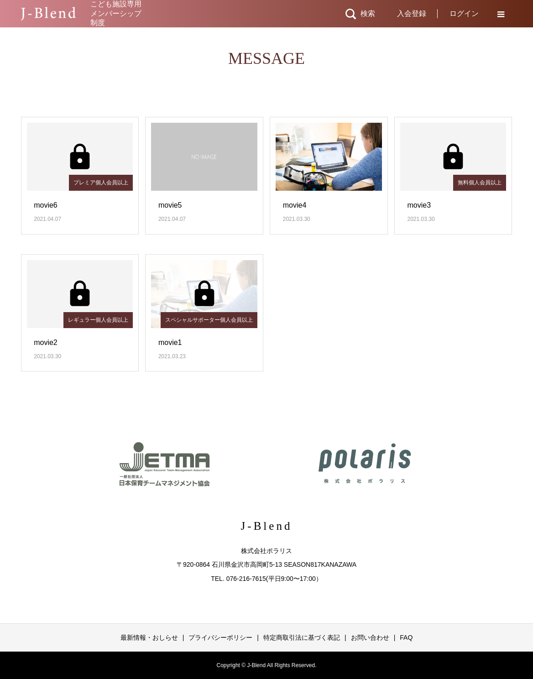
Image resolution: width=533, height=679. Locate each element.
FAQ (406, 637)
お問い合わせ (370, 637)
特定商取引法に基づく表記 (301, 637)
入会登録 (411, 13)
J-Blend (267, 526)
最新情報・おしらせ (149, 637)
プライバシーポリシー (220, 637)
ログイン (464, 13)
